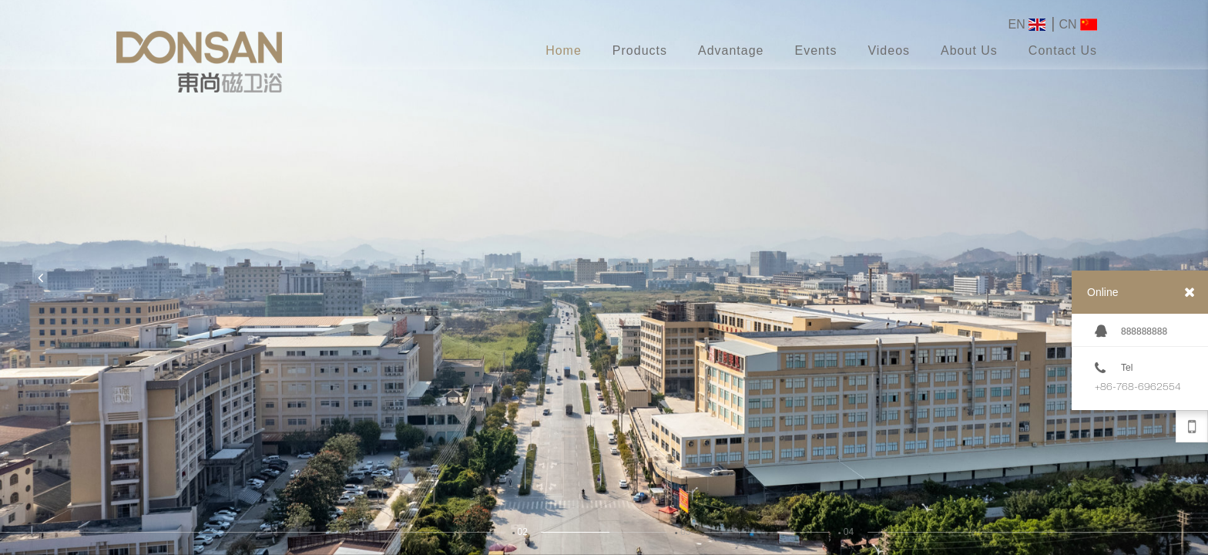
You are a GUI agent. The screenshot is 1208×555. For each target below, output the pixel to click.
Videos (888, 50)
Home (563, 50)
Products (639, 50)
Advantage (731, 50)
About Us (969, 50)
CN (1078, 24)
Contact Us (1062, 50)
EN (1027, 24)
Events (815, 50)
